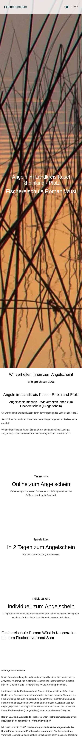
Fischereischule (15, 7)
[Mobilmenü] (73, 7)
